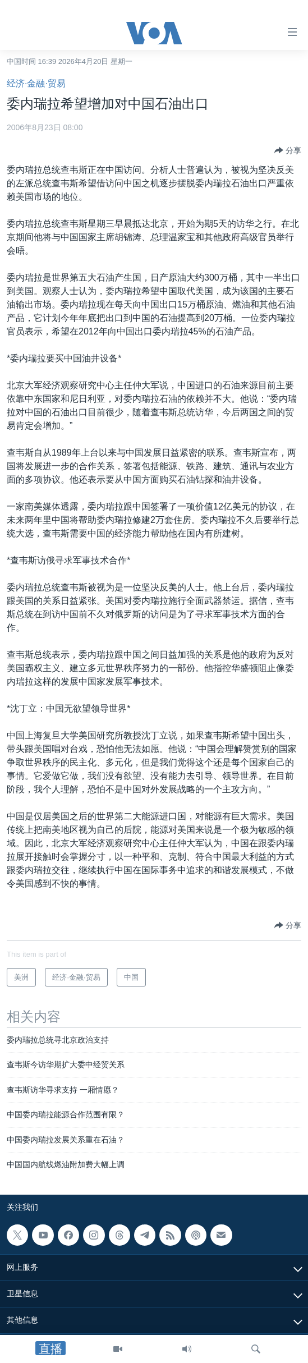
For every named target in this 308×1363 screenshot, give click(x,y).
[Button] (287, 150)
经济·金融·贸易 (36, 83)
